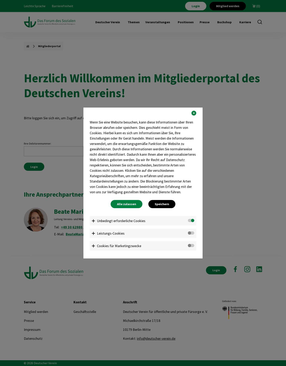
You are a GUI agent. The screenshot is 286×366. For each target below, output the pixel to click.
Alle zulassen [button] (126, 204)
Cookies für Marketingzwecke (119, 246)
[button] (193, 113)
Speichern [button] (162, 204)
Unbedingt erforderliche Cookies (121, 220)
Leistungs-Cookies (111, 233)
